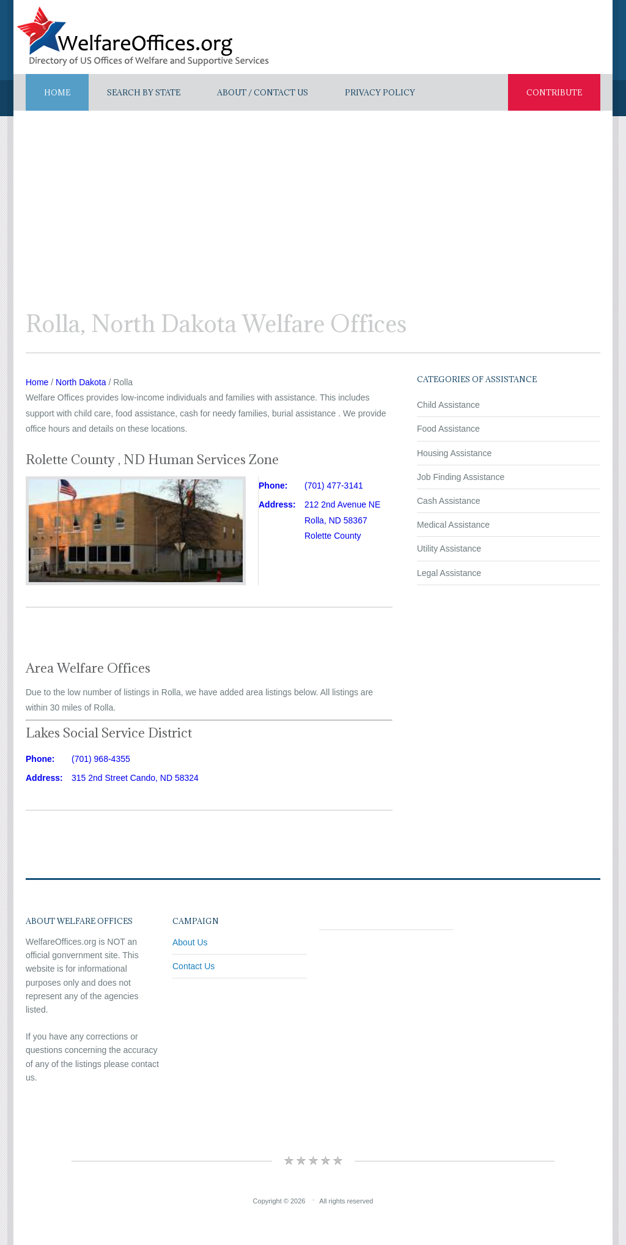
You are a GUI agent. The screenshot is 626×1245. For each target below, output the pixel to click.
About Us (190, 942)
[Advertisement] (313, 202)
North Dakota (81, 382)
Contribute (554, 92)
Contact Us (193, 966)
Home (57, 92)
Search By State (143, 92)
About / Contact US (262, 92)
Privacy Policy (380, 92)
